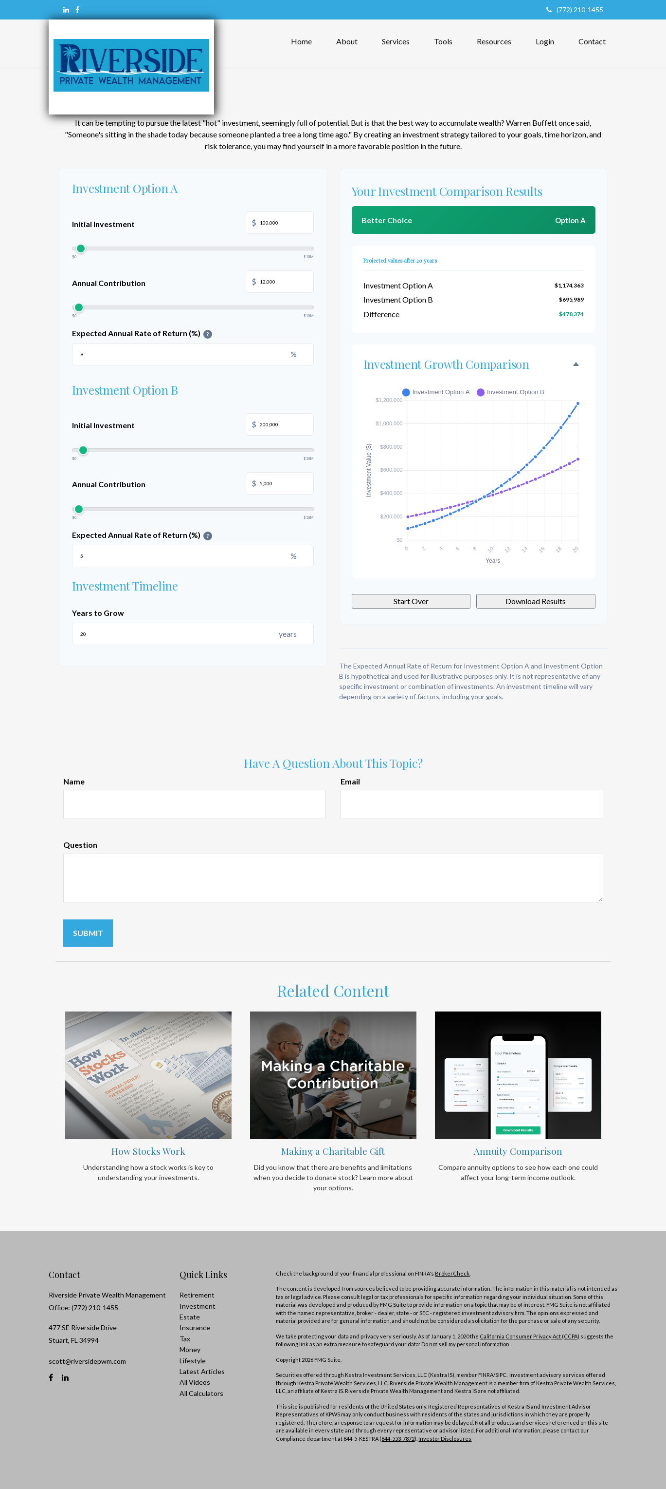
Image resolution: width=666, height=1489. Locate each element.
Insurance (195, 1327)
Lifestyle (193, 1360)
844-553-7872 (397, 1438)
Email (350, 781)
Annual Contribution (193, 283)
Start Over (411, 601)
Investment (198, 1306)
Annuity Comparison (518, 1151)
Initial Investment (193, 224)
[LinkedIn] (66, 9)
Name (74, 781)
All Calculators (201, 1393)
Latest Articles (202, 1371)
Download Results (535, 601)
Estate (190, 1317)
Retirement (197, 1295)
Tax (185, 1339)
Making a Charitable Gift (333, 1151)
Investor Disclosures (444, 1438)
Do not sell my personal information (465, 1344)
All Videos (195, 1382)
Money (190, 1349)
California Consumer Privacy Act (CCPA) (529, 1336)
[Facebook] (77, 9)
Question (80, 844)
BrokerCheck (452, 1273)
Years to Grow (98, 612)
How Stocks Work (148, 1151)
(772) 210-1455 (574, 9)
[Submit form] (88, 933)
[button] (347, 41)
